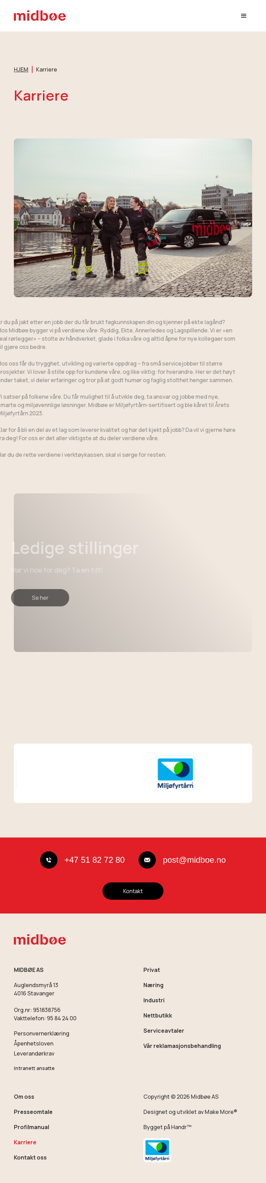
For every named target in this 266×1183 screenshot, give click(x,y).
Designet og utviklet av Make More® (190, 1112)
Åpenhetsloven (33, 1043)
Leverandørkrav (34, 1053)
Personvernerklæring (41, 1033)
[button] (244, 16)
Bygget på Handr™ (167, 1127)
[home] (40, 15)
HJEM (21, 69)
